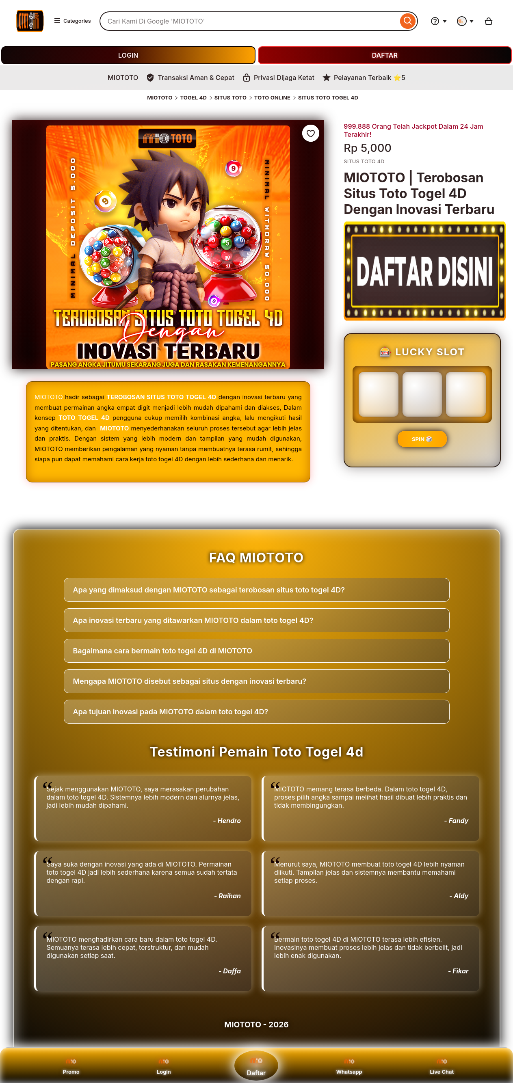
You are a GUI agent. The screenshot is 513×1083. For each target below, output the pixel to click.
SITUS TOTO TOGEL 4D (328, 97)
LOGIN (128, 55)
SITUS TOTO (230, 97)
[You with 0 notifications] (465, 21)
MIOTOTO (159, 97)
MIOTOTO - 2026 (256, 1024)
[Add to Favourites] (310, 133)
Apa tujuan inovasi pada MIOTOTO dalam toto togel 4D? (170, 711)
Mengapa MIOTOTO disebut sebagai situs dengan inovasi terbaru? (190, 681)
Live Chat (442, 1065)
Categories (72, 20)
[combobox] (249, 21)
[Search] (408, 21)
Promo (71, 1065)
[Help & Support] (438, 21)
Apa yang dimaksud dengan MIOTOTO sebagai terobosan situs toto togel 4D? (209, 590)
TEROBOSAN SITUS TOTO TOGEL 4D (161, 397)
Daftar (256, 1065)
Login (164, 1065)
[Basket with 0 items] (488, 21)
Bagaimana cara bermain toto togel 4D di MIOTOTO (163, 650)
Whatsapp (349, 1065)
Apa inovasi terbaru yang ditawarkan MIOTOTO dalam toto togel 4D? (193, 620)
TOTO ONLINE (272, 97)
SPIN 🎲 (422, 439)
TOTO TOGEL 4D (84, 418)
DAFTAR (385, 55)
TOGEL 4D (193, 97)
